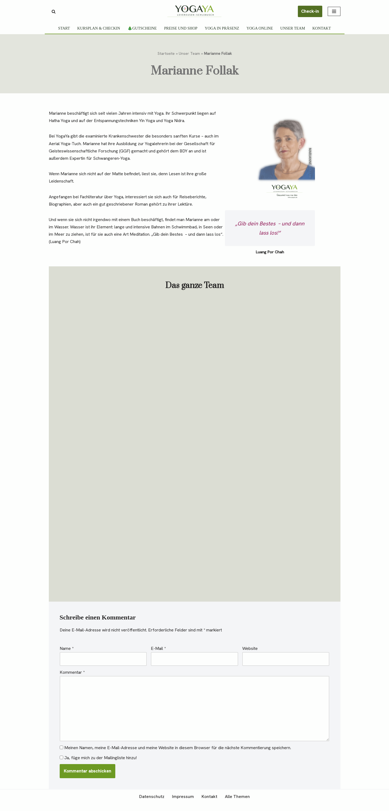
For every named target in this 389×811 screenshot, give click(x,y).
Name (67, 656)
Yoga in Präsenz (222, 28)
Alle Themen (237, 804)
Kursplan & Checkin (98, 28)
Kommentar (72, 679)
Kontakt (322, 28)
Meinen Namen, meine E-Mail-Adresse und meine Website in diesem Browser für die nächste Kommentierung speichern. (177, 755)
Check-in (310, 11)
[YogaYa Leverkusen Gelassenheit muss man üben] (194, 11)
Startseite (166, 53)
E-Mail (158, 656)
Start (64, 28)
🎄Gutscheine (142, 28)
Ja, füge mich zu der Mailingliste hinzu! (98, 765)
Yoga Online (260, 28)
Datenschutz (151, 804)
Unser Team (292, 28)
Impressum (183, 804)
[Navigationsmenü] (334, 11)
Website (250, 656)
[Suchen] (54, 11)
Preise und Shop (180, 28)
